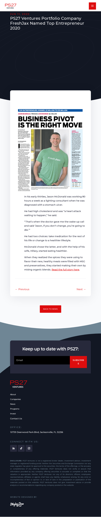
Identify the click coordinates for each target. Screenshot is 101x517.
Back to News (50, 309)
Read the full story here (65, 269)
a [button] (92, 6)
